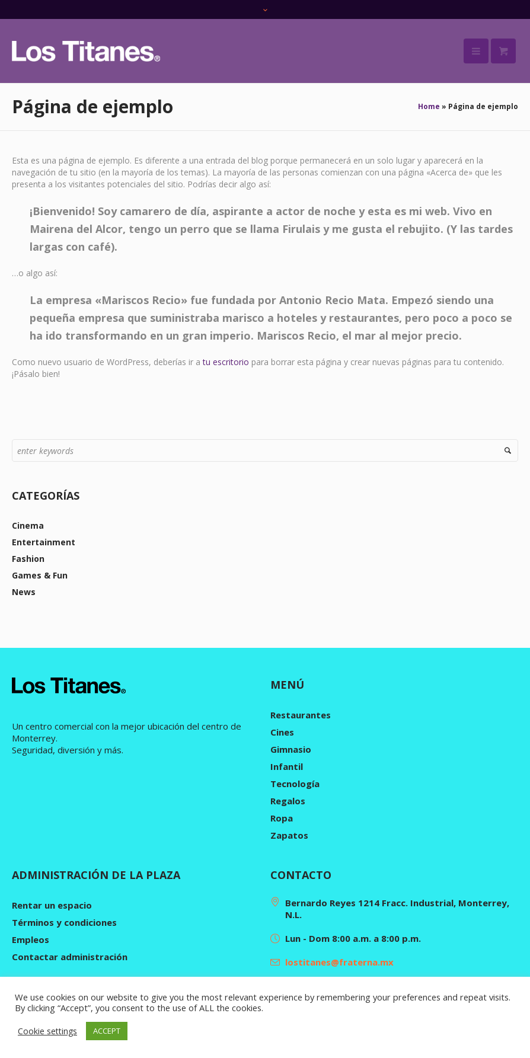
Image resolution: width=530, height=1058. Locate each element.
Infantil (286, 766)
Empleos (30, 939)
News (24, 591)
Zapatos (289, 835)
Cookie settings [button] (47, 1031)
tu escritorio (226, 361)
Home (429, 106)
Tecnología (295, 783)
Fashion (28, 558)
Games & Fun (40, 575)
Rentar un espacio (52, 905)
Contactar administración (69, 957)
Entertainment (43, 542)
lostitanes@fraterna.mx (339, 962)
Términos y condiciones (64, 922)
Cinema (28, 525)
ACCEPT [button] (106, 1030)
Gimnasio (290, 749)
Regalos (287, 801)
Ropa (281, 818)
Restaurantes (300, 715)
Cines (282, 732)
